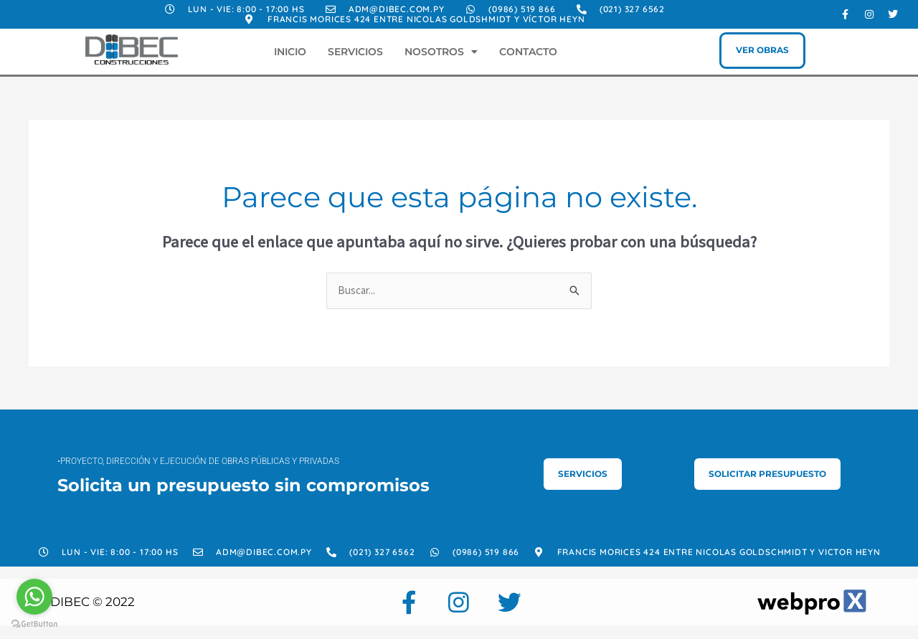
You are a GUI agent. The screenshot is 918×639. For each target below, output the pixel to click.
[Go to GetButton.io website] (34, 624)
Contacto (528, 51)
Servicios (355, 51)
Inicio (290, 51)
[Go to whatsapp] (34, 597)
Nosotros (441, 51)
